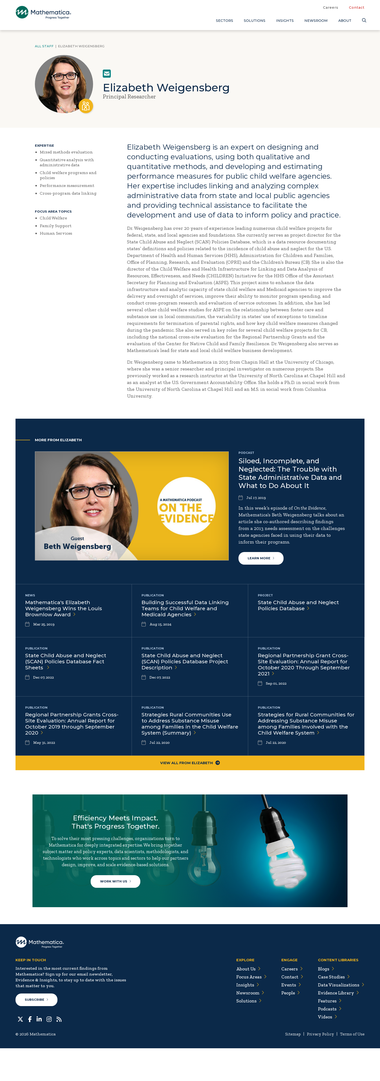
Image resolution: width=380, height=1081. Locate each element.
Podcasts (328, 1041)
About (344, 20)
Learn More (261, 559)
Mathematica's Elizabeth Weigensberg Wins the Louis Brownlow (65, 610)
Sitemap (289, 1066)
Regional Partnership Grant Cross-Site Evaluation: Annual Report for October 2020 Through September (305, 668)
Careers (330, 7)
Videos (326, 1049)
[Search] (363, 20)
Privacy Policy (318, 1066)
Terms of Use (351, 1066)
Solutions (254, 20)
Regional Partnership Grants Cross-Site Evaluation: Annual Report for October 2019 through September (72, 729)
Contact (356, 7)
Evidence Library (337, 1025)
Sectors (224, 20)
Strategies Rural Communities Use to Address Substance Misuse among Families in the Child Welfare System (189, 729)
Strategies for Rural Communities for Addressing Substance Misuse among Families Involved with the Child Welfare (304, 729)
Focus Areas (247, 1009)
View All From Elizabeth (190, 769)
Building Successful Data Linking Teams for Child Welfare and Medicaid (187, 610)
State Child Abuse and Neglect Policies (300, 606)
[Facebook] (30, 1051)
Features (328, 1033)
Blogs (324, 1001)
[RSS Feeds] (59, 1051)
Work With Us (117, 902)
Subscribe (37, 1032)
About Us (244, 1001)
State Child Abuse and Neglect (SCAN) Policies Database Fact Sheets (67, 664)
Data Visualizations (340, 1017)
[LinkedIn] (39, 1051)
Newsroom (316, 20)
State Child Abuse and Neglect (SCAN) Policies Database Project (186, 664)
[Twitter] (20, 1051)
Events (288, 1017)
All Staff (44, 46)
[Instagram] (49, 1051)
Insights (285, 20)
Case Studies (332, 1009)
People (288, 1025)
